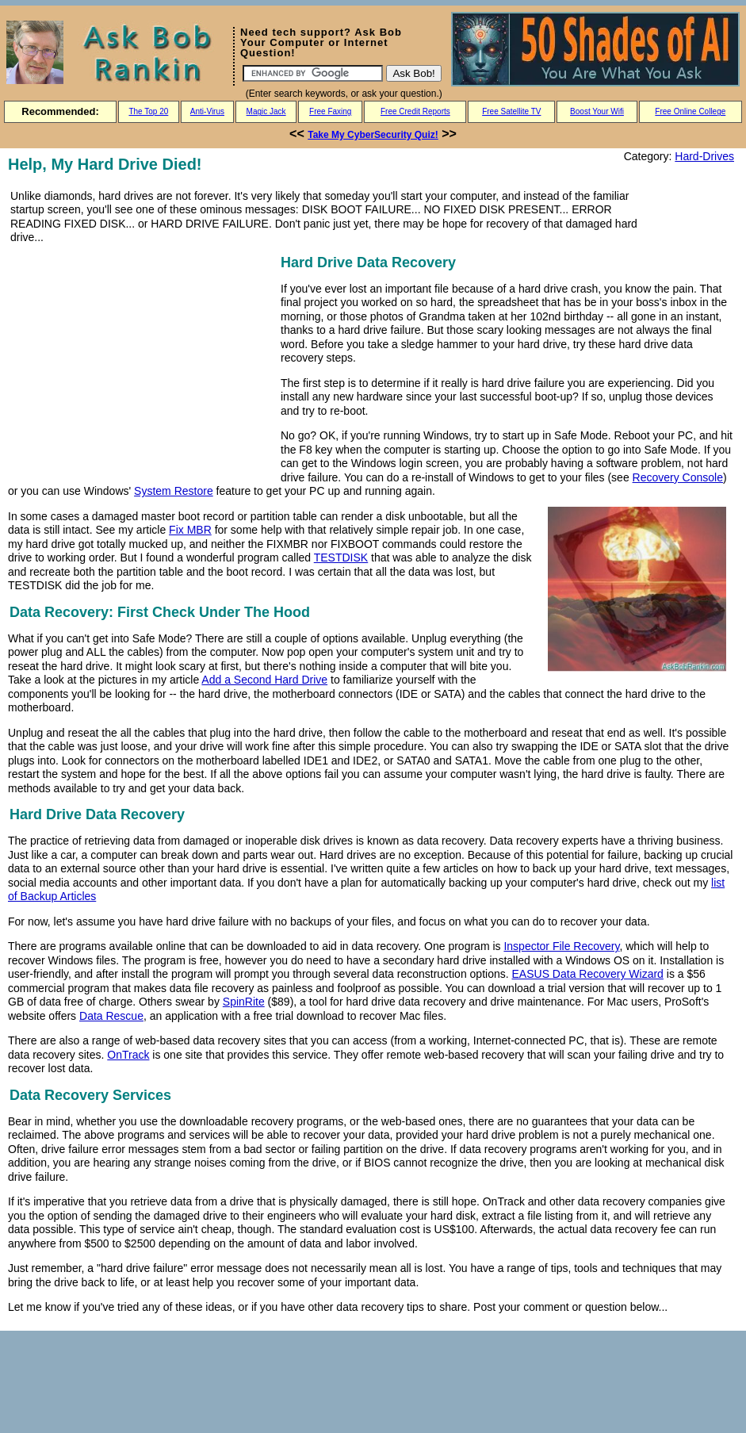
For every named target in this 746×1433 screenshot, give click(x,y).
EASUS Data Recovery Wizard (588, 973)
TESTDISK (341, 557)
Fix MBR (190, 529)
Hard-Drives (704, 156)
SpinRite (244, 1001)
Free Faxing (330, 111)
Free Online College (690, 111)
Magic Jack (266, 111)
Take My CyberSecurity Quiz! (373, 134)
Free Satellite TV (511, 111)
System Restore (173, 491)
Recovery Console (678, 477)
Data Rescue (111, 1016)
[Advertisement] (141, 362)
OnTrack (128, 1054)
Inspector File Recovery (561, 946)
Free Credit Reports (415, 111)
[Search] (313, 73)
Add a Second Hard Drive (264, 679)
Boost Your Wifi (597, 111)
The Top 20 (148, 111)
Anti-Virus (207, 111)
